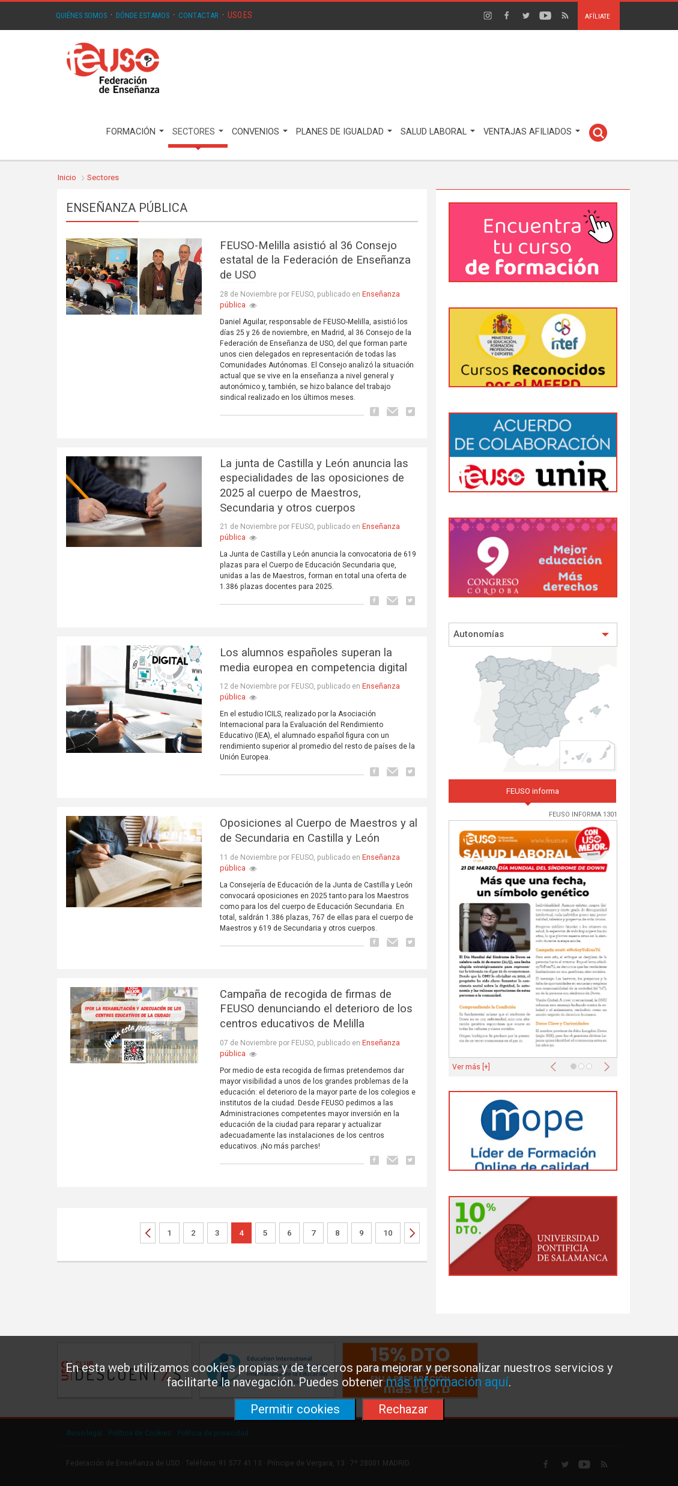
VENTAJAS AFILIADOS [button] (531, 132)
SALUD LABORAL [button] (438, 132)
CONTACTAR (198, 15)
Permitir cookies (295, 1409)
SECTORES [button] (197, 132)
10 (388, 1232)
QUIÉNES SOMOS (81, 15)
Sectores (103, 177)
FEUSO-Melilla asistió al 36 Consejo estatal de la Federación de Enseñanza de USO (315, 260)
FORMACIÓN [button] (135, 132)
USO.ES (240, 15)
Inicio (67, 177)
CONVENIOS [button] (260, 132)
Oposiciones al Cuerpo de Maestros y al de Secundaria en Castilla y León (318, 831)
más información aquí (447, 1381)
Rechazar (403, 1409)
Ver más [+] (471, 1067)
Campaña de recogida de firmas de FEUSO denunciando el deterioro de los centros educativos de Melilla (316, 1009)
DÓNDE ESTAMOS (142, 15)
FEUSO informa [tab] (532, 791)
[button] (556, 1063)
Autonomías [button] (531, 634)
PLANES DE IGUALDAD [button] (344, 132)
